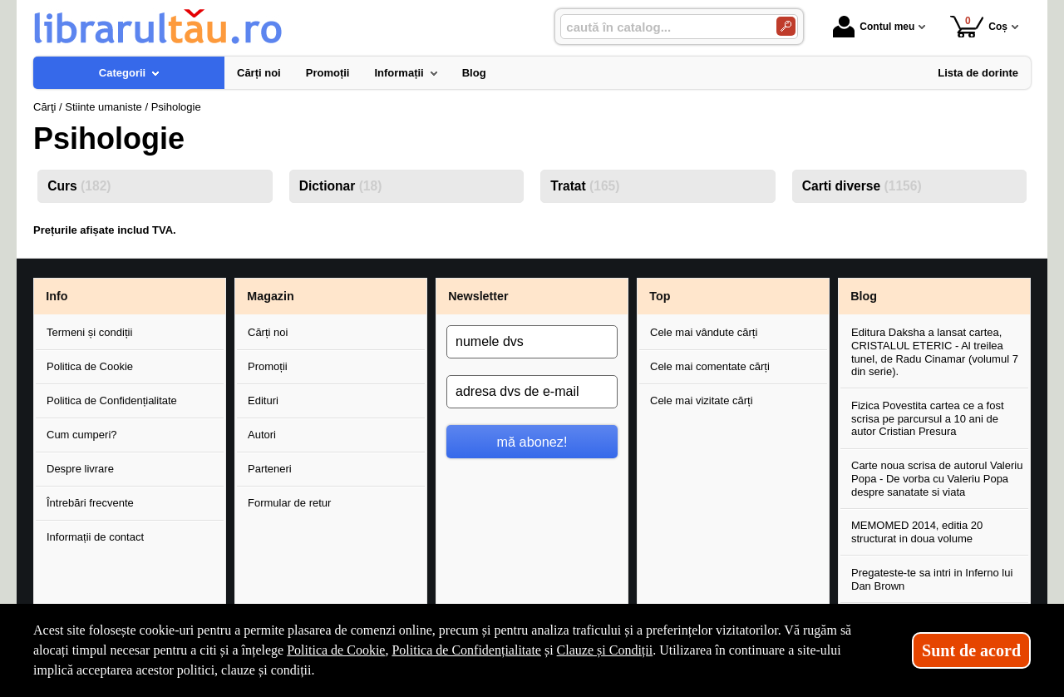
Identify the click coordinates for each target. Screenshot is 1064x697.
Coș (978, 26)
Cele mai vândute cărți (703, 332)
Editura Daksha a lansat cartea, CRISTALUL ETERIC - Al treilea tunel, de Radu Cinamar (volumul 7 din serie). (934, 352)
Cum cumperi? (82, 434)
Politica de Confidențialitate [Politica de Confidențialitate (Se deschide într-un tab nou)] (466, 650)
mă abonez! (532, 441)
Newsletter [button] (478, 296)
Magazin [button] (270, 296)
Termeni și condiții (89, 332)
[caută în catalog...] (661, 27)
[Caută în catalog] (786, 26)
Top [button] (659, 296)
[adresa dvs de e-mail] (532, 391)
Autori (262, 434)
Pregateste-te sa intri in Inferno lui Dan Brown (931, 579)
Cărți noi (268, 332)
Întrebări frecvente (90, 503)
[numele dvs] (532, 341)
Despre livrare (80, 468)
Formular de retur (289, 503)
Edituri (263, 400)
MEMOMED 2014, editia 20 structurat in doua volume (917, 532)
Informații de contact (95, 537)
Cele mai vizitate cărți (701, 400)
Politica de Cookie (90, 366)
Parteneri (270, 468)
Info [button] (56, 296)
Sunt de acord (971, 650)
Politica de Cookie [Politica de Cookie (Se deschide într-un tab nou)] (336, 650)
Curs (79, 186)
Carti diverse (862, 186)
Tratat (584, 186)
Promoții (268, 366)
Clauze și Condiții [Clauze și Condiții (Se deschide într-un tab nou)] (605, 650)
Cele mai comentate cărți (710, 366)
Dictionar (340, 186)
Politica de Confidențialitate (112, 400)
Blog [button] (863, 296)
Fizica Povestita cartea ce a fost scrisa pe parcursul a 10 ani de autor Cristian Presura (927, 418)
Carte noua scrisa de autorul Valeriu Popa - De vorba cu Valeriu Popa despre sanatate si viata (936, 478)
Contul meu (873, 26)
